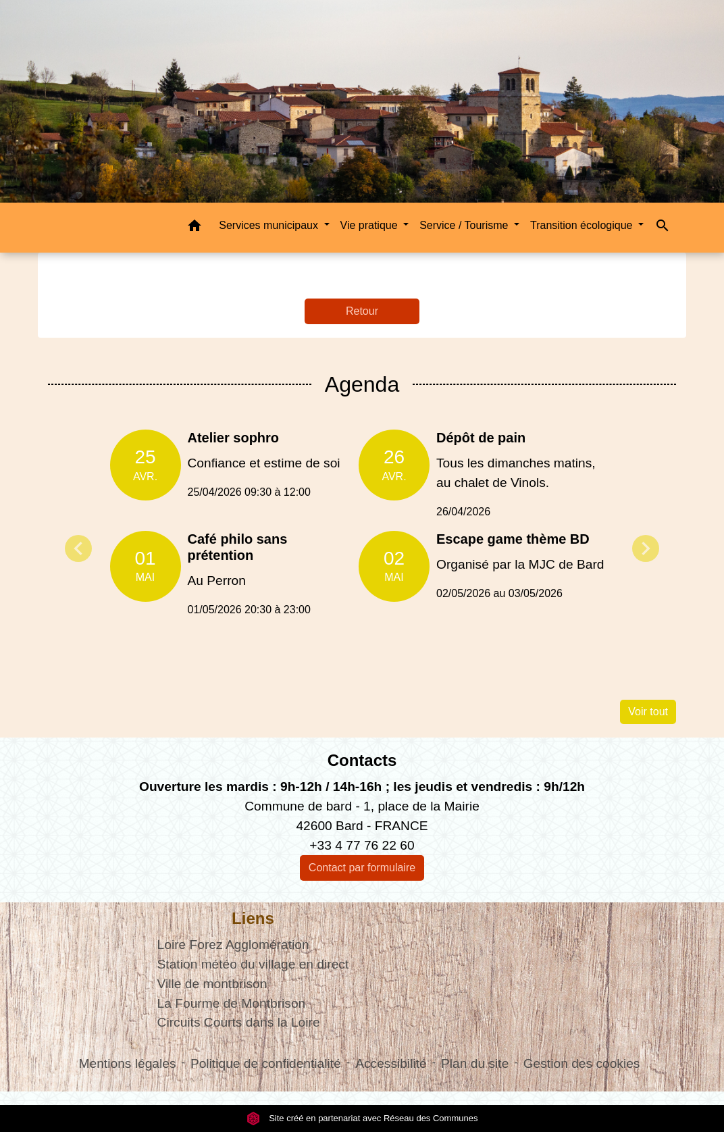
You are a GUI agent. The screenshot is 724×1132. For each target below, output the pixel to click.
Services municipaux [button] (270, 225)
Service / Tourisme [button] (465, 225)
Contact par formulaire (362, 867)
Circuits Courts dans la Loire (238, 1022)
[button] (194, 228)
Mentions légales (127, 1063)
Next (645, 548)
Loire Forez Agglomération (233, 944)
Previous (78, 548)
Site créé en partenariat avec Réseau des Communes (362, 1118)
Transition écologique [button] (583, 225)
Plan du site (475, 1063)
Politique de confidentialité (265, 1063)
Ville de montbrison (212, 984)
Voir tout (648, 711)
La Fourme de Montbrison (231, 1003)
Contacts (362, 760)
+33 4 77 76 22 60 (361, 845)
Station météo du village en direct (253, 964)
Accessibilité (391, 1063)
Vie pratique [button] (370, 225)
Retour (362, 311)
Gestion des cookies (581, 1063)
